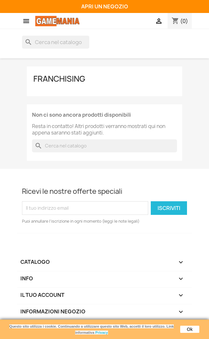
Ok (190, 329)
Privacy (101, 332)
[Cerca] (55, 42)
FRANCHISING (59, 78)
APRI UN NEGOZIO (104, 6)
